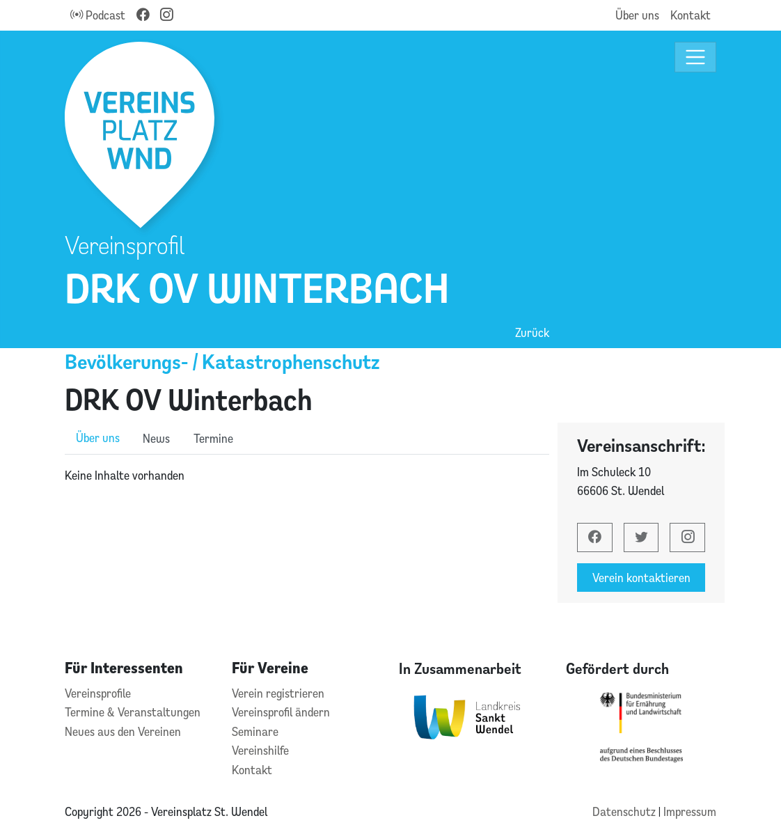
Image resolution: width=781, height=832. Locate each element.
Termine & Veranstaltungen (132, 712)
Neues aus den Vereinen (123, 731)
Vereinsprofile (98, 693)
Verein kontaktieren (641, 578)
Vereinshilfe (260, 750)
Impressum (689, 811)
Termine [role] (213, 438)
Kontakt (690, 15)
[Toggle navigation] (695, 57)
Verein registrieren (278, 693)
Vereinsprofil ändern (281, 712)
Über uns (637, 15)
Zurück (532, 332)
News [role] (156, 438)
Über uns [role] (98, 438)
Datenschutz (625, 811)
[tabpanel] (307, 475)
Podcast (97, 15)
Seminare (255, 731)
